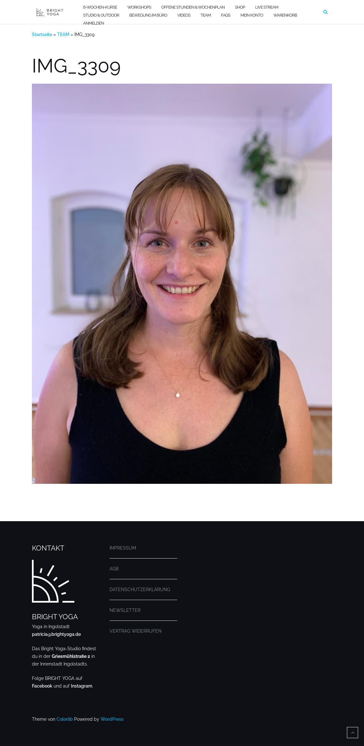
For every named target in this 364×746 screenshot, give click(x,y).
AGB (114, 568)
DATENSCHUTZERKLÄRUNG (140, 589)
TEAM (206, 15)
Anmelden (93, 23)
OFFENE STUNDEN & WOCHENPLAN (193, 7)
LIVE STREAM (266, 7)
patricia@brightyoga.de (56, 634)
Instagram (81, 686)
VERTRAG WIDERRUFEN (136, 631)
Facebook (42, 686)
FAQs (225, 15)
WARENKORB (285, 15)
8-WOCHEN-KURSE (100, 7)
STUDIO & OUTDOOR (101, 15)
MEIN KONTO (251, 15)
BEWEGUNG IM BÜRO (148, 15)
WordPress (112, 719)
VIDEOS (183, 15)
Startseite (42, 34)
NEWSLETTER (125, 610)
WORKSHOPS (139, 7)
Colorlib (65, 719)
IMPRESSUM (123, 548)
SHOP (240, 7)
